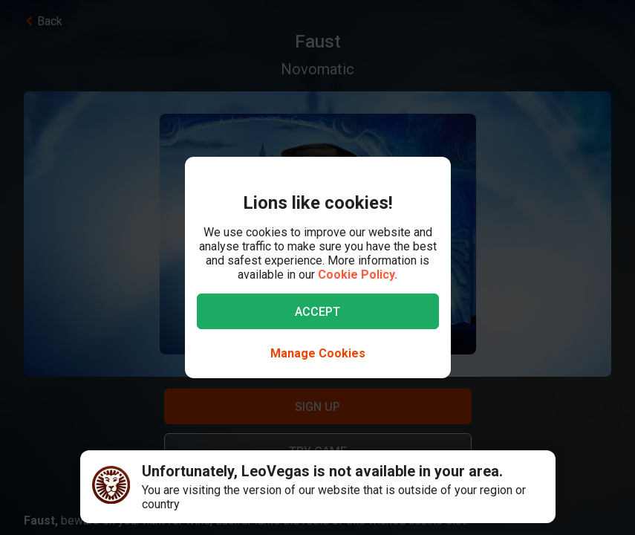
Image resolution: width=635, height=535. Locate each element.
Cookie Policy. (357, 275)
